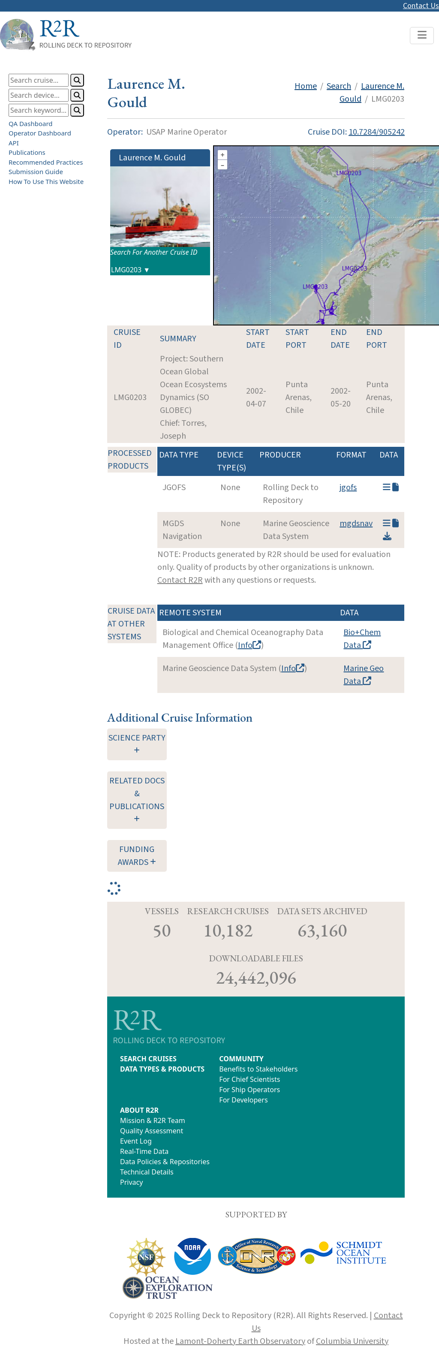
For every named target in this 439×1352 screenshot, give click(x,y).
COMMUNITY (241, 1058)
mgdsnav (356, 524)
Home (306, 86)
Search (339, 86)
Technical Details (147, 1172)
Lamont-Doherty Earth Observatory (240, 1341)
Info (249, 645)
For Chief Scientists (249, 1079)
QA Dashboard (31, 123)
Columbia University (352, 1341)
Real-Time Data (144, 1151)
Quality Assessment (151, 1130)
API (14, 143)
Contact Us (421, 5)
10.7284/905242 (377, 132)
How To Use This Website (46, 181)
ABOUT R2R (139, 1110)
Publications (27, 152)
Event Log (136, 1141)
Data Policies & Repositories (165, 1161)
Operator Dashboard (40, 133)
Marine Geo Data (363, 674)
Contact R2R (180, 580)
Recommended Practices (46, 162)
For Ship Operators (249, 1089)
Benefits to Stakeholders (258, 1069)
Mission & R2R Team (152, 1120)
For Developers (243, 1100)
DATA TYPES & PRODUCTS (162, 1069)
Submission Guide (36, 171)
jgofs (348, 488)
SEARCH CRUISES (148, 1058)
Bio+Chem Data (362, 638)
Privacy (131, 1182)
